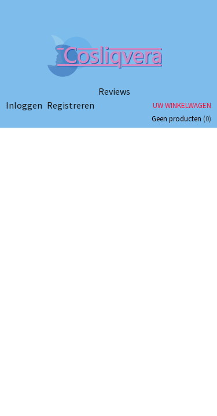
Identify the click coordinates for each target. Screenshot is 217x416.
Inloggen (24, 105)
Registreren (70, 105)
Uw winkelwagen (182, 105)
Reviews (114, 91)
